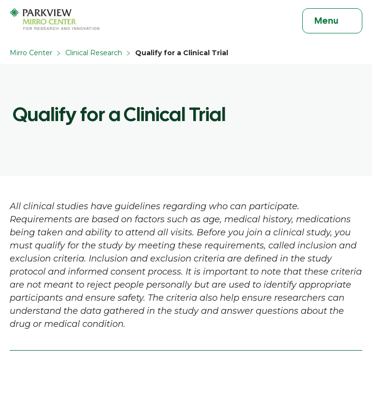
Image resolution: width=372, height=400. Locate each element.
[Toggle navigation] (332, 20)
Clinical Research (93, 52)
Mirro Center (31, 52)
